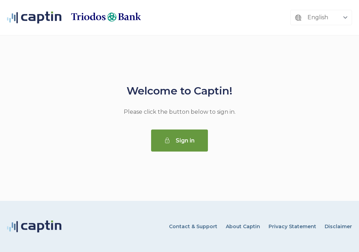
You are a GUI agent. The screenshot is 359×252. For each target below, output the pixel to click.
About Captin (243, 226)
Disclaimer (338, 226)
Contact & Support (193, 226)
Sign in (179, 140)
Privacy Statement (292, 226)
